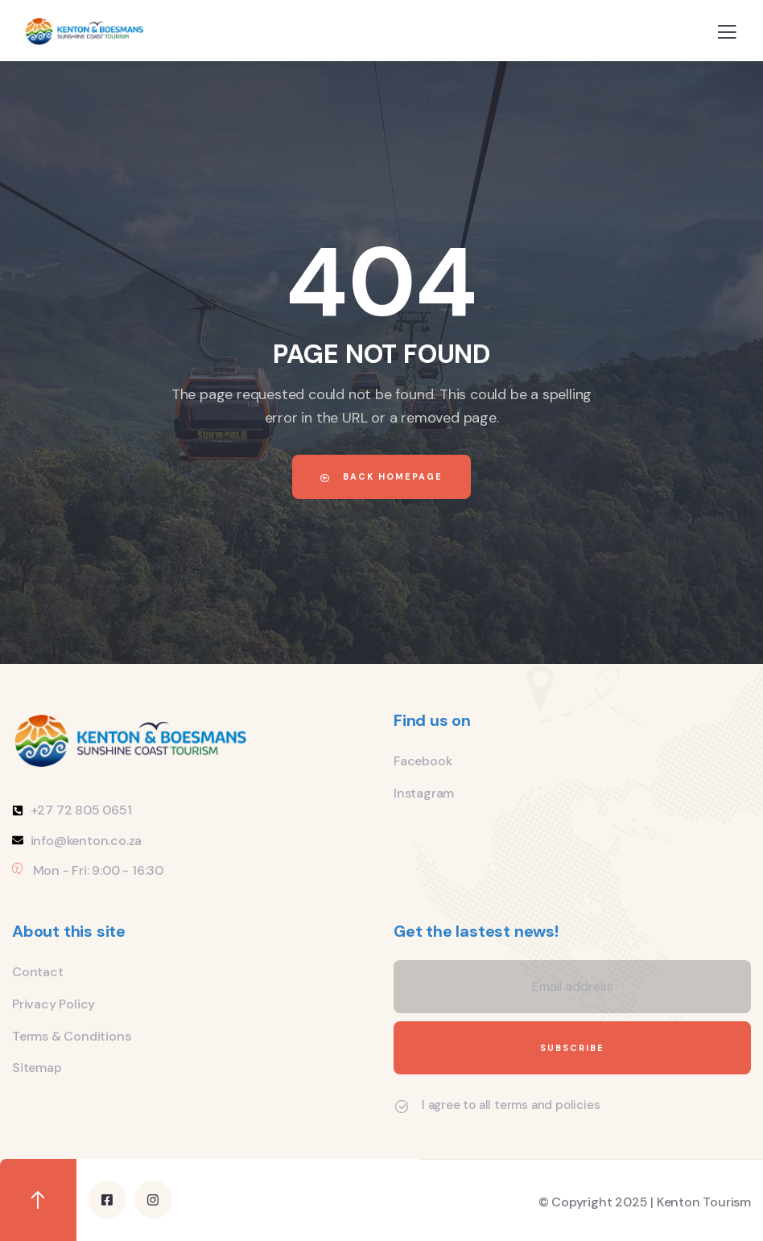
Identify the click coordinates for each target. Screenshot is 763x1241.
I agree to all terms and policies (511, 1105)
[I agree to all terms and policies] (402, 1107)
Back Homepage (381, 476)
